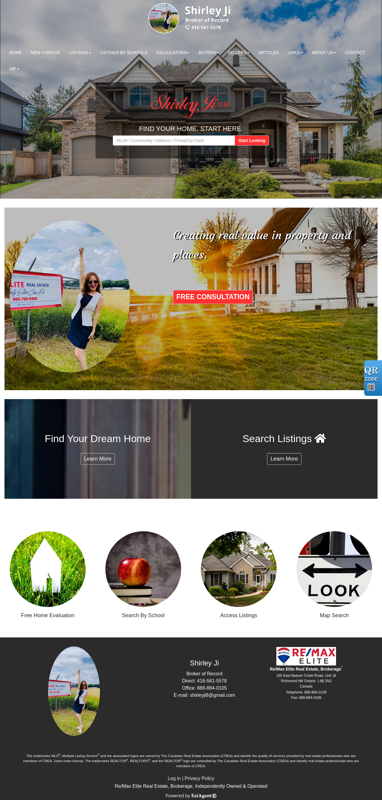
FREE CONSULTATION (212, 297)
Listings (78, 52)
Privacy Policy (200, 778)
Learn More (97, 459)
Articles (268, 52)
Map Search (334, 615)
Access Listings (238, 615)
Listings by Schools (123, 52)
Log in (174, 778)
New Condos (45, 52)
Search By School (143, 615)
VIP (12, 69)
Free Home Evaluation (47, 615)
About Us (322, 52)
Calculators (171, 52)
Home (15, 52)
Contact (355, 52)
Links (294, 52)
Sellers (237, 52)
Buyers (207, 52)
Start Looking (251, 140)
